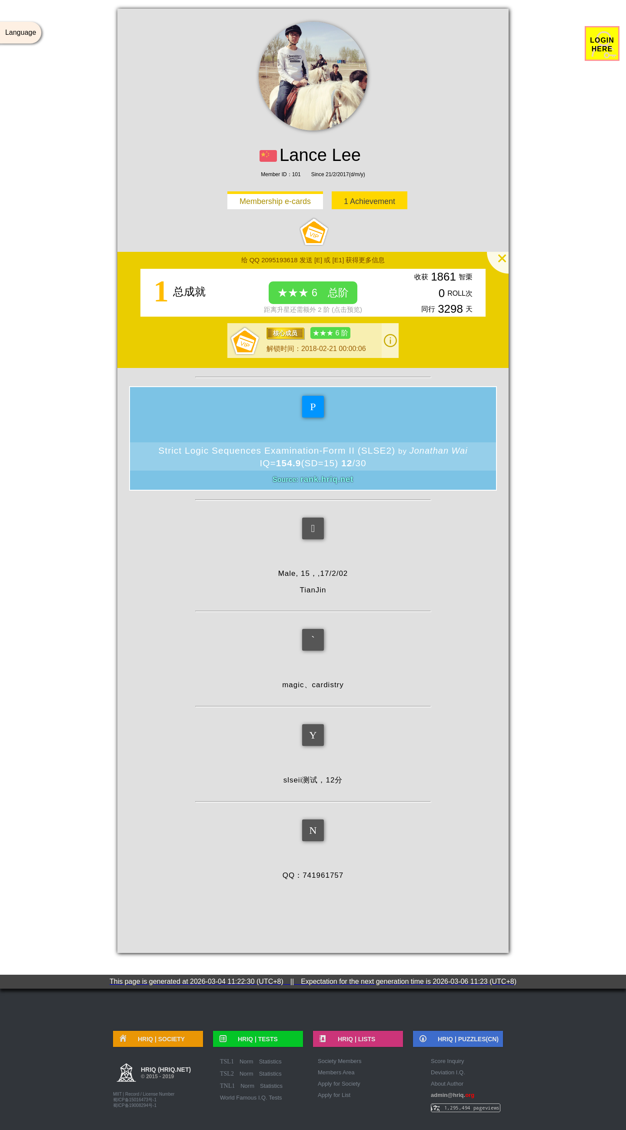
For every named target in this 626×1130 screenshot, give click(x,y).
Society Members (339, 1061)
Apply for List (334, 1095)
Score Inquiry (447, 1061)
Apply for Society (339, 1083)
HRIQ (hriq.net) (166, 1074)
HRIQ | (158, 1039)
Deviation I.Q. (448, 1072)
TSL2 (227, 1073)
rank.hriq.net (326, 479)
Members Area (336, 1072)
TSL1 (227, 1061)
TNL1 (227, 1086)
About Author (447, 1083)
